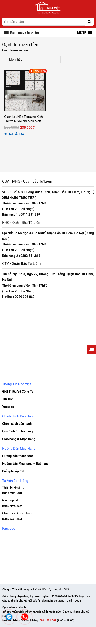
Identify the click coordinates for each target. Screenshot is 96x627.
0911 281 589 (12, 493)
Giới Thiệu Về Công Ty (17, 391)
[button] (24, 32)
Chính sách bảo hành (17, 424)
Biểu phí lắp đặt (13, 471)
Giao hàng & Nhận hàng (18, 439)
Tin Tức (7, 399)
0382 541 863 (12, 519)
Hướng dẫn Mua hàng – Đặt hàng (25, 463)
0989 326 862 (12, 506)
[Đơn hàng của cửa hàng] (34, 59)
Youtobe (8, 407)
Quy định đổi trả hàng (17, 431)
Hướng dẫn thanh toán (18, 456)
